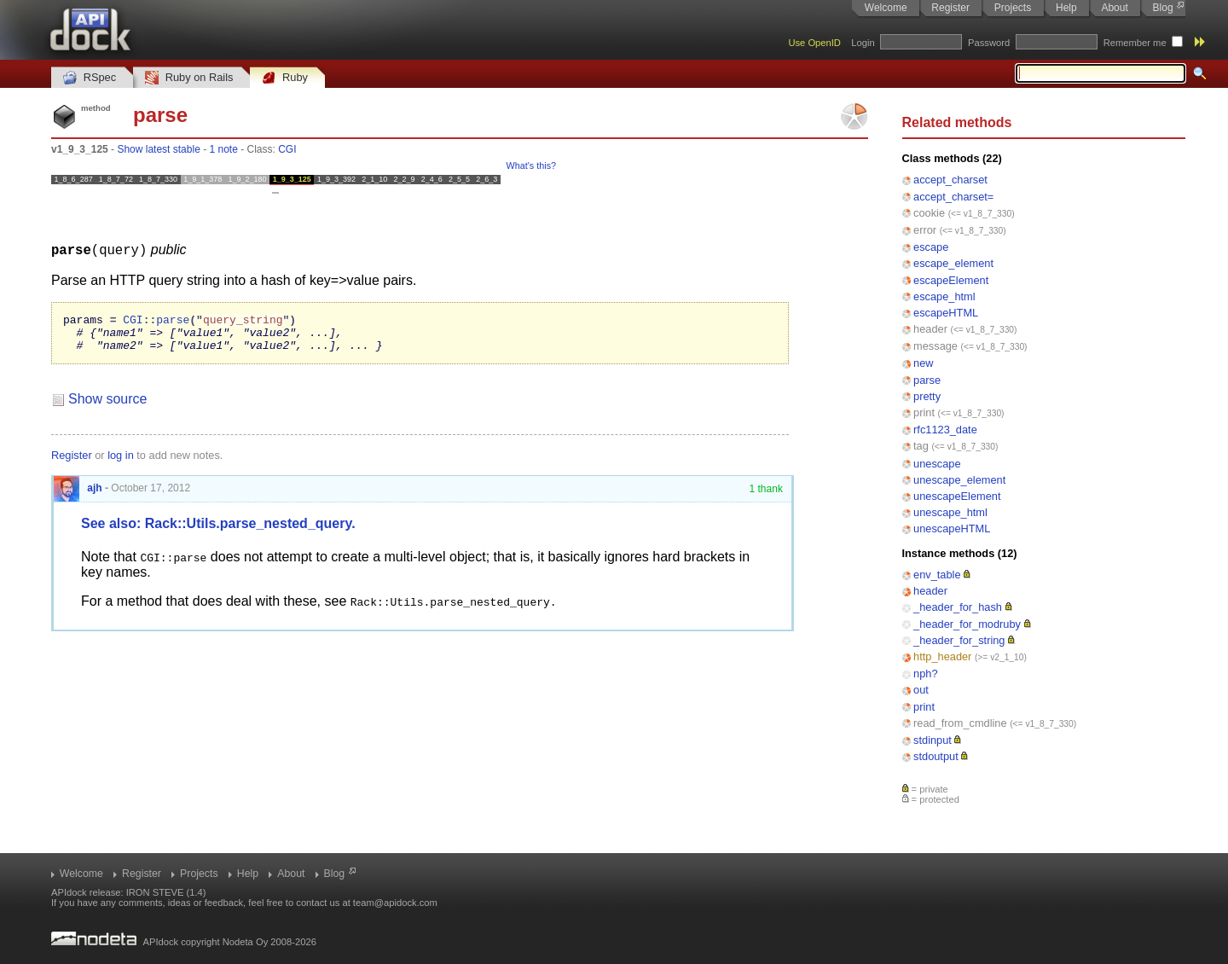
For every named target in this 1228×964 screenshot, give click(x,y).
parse (927, 380)
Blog (1163, 8)
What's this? (531, 165)
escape (930, 247)
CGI (287, 149)
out (921, 689)
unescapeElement (956, 496)
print (924, 412)
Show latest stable (158, 149)
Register (950, 8)
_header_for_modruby (967, 624)
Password (989, 43)
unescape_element (959, 479)
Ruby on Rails (189, 78)
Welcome (886, 8)
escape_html (944, 296)
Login (862, 43)
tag (921, 445)
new (923, 363)
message (935, 346)
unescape (937, 463)
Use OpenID (814, 43)
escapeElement (950, 280)
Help (1066, 8)
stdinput (932, 740)
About (1114, 8)
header (930, 328)
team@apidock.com (395, 902)
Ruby (285, 78)
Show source (108, 405)
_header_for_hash (957, 607)
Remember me (1135, 43)
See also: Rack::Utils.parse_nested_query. (218, 530)
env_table (937, 574)
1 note (223, 149)
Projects (1012, 8)
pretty (927, 396)
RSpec (89, 78)
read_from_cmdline (960, 723)
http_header (942, 656)
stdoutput (936, 756)
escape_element (953, 263)
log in (120, 462)
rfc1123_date (945, 429)
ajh (78, 495)
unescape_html (950, 512)
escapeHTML (945, 312)
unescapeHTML (951, 528)
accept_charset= (953, 196)
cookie (929, 212)
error (924, 230)
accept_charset (950, 179)
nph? (925, 673)
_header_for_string (959, 640)
